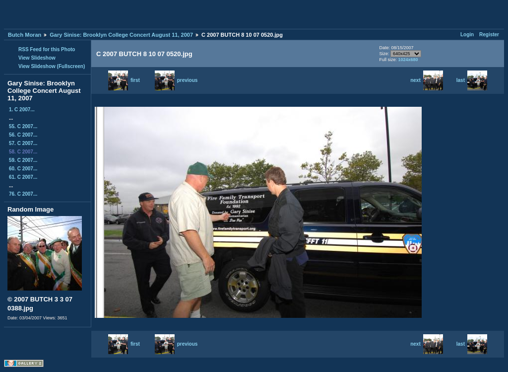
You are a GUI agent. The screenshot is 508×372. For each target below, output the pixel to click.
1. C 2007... (22, 109)
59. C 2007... (23, 160)
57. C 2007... (23, 143)
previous (176, 80)
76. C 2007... (23, 194)
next (426, 80)
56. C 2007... (23, 135)
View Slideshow (37, 58)
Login (467, 34)
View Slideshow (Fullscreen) (51, 66)
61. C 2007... (23, 177)
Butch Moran (24, 35)
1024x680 (408, 59)
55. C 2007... (23, 126)
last (471, 80)
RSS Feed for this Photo (46, 49)
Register (489, 34)
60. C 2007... (23, 168)
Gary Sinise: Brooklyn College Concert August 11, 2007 (121, 35)
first (124, 80)
